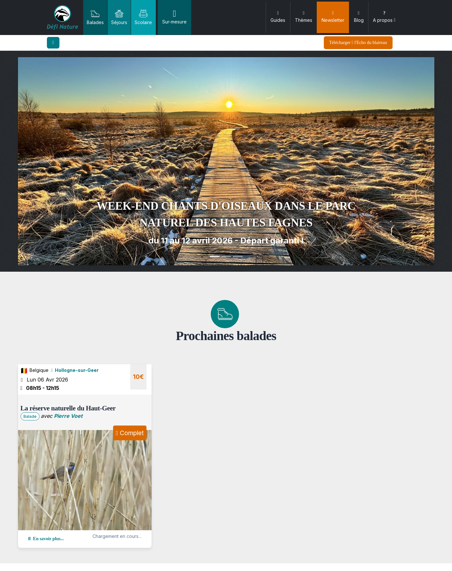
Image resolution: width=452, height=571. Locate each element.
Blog (359, 17)
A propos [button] (384, 17)
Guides (277, 17)
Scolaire (143, 17)
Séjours (119, 17)
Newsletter (333, 17)
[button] (49, 161)
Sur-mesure (174, 16)
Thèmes (303, 17)
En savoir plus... (46, 538)
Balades (95, 17)
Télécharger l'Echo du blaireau (358, 42)
